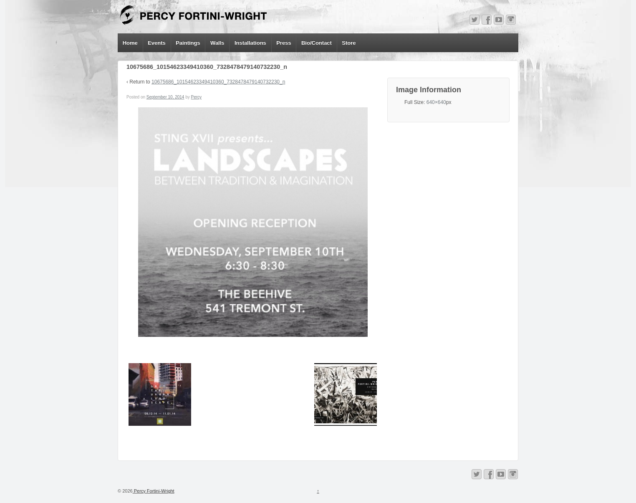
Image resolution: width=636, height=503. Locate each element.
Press (283, 43)
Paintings (188, 43)
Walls (217, 43)
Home (130, 43)
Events (157, 43)
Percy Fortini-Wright (153, 490)
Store (349, 43)
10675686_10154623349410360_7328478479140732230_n (218, 82)
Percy (196, 97)
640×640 (436, 102)
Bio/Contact (316, 43)
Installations (250, 43)
